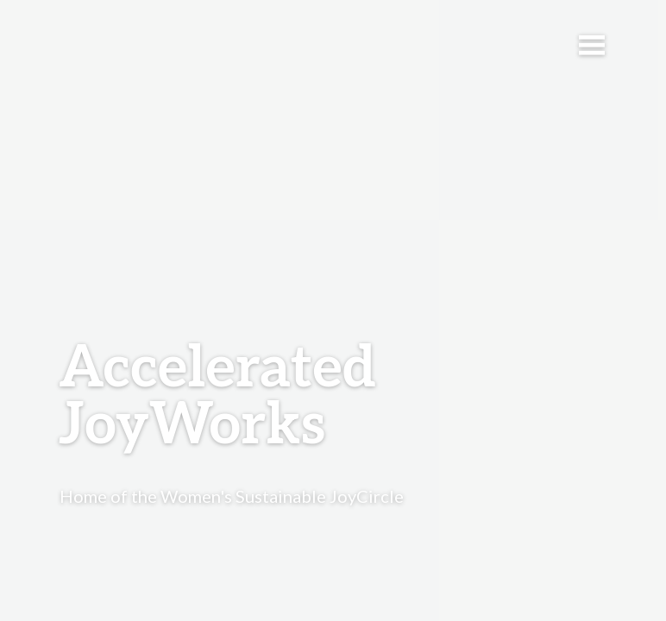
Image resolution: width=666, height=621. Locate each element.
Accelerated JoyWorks (218, 397)
